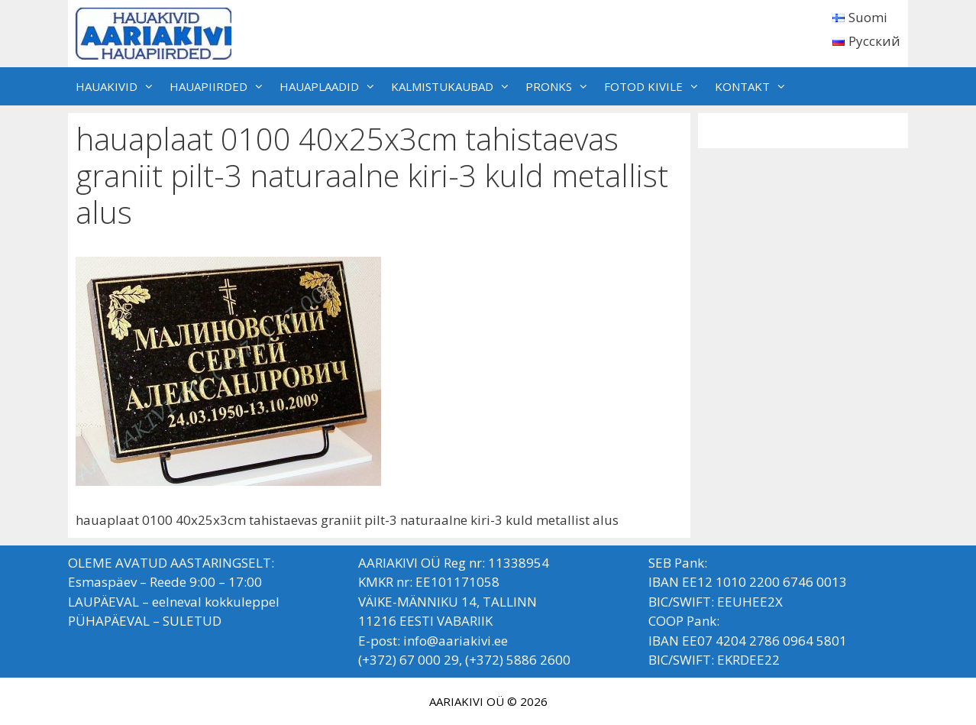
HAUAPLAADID (331, 86)
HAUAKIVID (119, 86)
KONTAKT (754, 86)
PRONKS (560, 86)
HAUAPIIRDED (221, 86)
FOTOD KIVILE (655, 86)
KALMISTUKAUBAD (454, 86)
